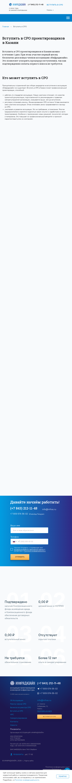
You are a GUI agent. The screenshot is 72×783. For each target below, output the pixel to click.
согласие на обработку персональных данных (29, 549)
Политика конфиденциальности (57, 767)
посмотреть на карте (44, 711)
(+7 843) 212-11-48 (35, 4)
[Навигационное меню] (68, 18)
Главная (5, 26)
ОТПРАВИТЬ (19, 557)
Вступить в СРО (16, 711)
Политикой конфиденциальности (35, 551)
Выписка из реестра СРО (20, 707)
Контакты (14, 722)
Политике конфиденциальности (27, 780)
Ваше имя (15, 525)
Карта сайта (28, 761)
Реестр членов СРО (18, 704)
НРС (12, 714)
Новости (13, 725)
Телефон (14, 537)
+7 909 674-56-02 (49, 688)
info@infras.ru (49, 509)
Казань (49, 10)
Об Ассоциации (16, 700)
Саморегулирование (18, 718)
